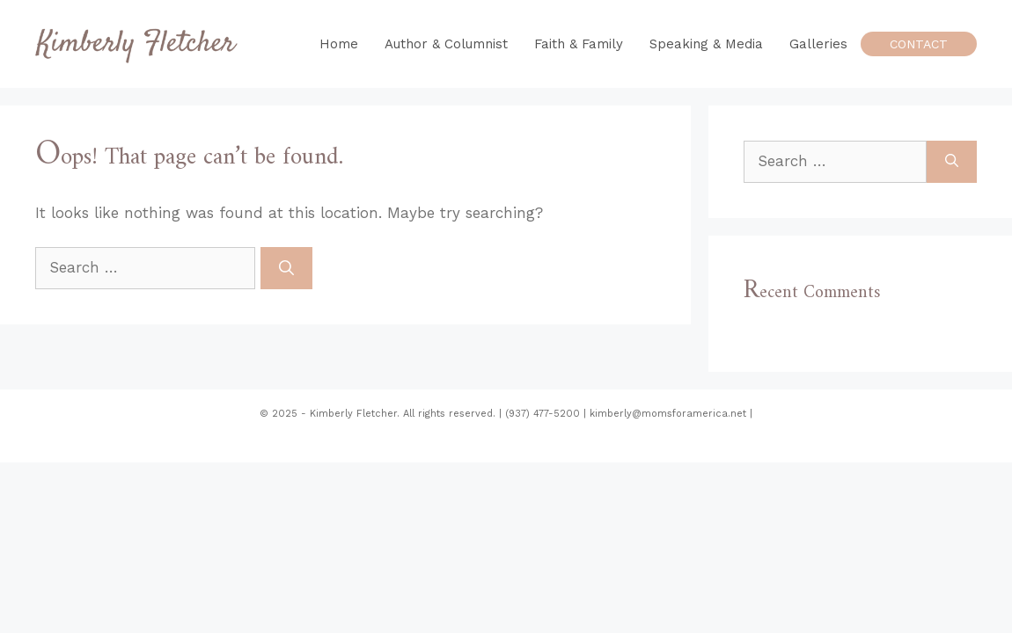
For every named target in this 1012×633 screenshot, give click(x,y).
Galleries (818, 44)
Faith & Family (578, 44)
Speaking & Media (706, 44)
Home (338, 44)
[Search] (286, 268)
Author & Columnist (446, 44)
